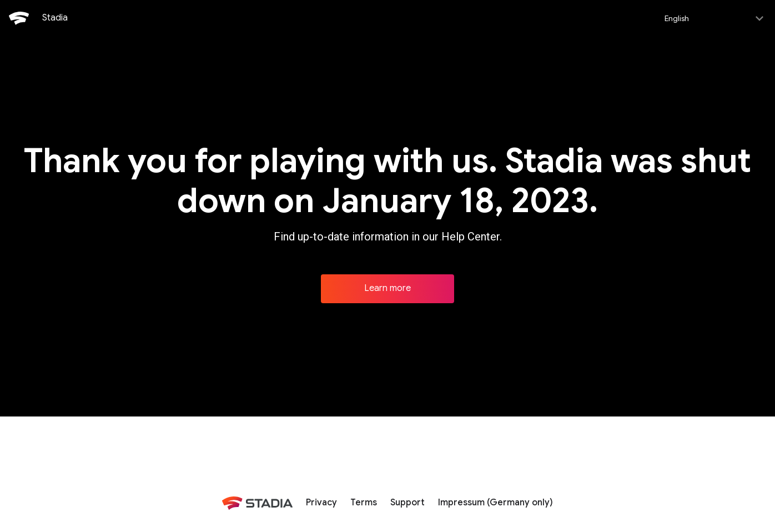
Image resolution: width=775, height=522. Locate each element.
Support (407, 501)
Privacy (321, 501)
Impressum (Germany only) (495, 501)
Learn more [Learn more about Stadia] (387, 287)
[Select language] (713, 18)
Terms (363, 501)
